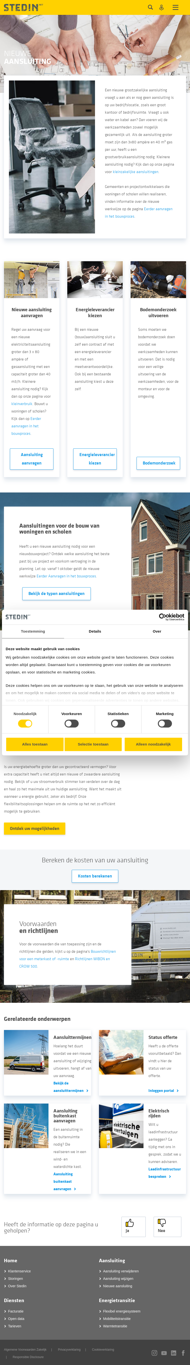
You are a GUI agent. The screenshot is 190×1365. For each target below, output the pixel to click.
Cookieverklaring (103, 1348)
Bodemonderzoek (159, 463)
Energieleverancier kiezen (97, 459)
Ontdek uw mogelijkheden (34, 828)
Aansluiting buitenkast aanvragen (63, 1181)
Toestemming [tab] (33, 631)
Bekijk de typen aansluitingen (56, 593)
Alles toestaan (35, 744)
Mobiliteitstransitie (117, 1317)
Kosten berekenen (95, 876)
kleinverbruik (21, 403)
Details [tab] (95, 631)
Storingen (15, 1277)
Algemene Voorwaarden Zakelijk (25, 1348)
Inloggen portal (161, 1090)
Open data (16, 1317)
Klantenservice (19, 1270)
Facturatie (16, 1310)
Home (10, 1259)
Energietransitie (117, 1299)
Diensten (14, 1299)
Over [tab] (157, 631)
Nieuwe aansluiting (117, 1285)
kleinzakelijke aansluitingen (135, 171)
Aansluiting (112, 1259)
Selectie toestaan (93, 744)
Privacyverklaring (69, 1348)
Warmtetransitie (115, 1325)
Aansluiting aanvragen (32, 459)
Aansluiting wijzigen (118, 1277)
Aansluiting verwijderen (121, 1270)
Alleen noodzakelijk (153, 744)
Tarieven (14, 1325)
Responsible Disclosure (28, 1355)
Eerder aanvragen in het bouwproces (26, 426)
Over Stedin (17, 1285)
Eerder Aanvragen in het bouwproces (66, 576)
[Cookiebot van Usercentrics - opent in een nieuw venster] (162, 617)
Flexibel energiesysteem (122, 1310)
